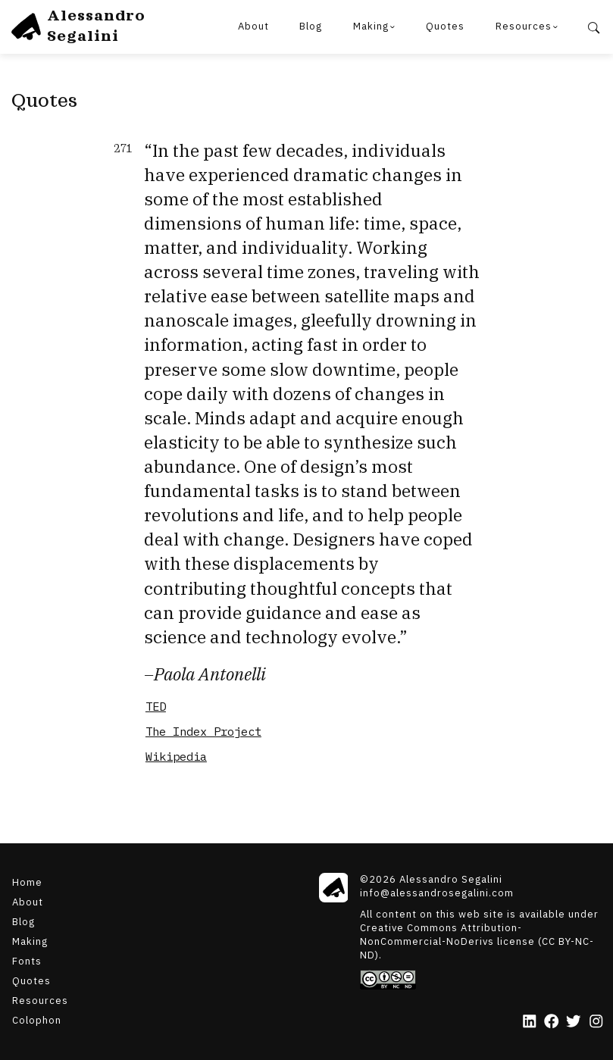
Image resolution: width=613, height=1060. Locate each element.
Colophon (36, 1020)
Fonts (27, 961)
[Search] (593, 27)
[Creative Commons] (481, 980)
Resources (524, 26)
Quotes (445, 26)
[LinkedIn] (529, 1022)
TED (155, 706)
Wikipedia (176, 756)
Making (371, 26)
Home (27, 882)
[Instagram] (596, 1022)
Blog (310, 26)
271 (123, 149)
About (253, 26)
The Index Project (203, 731)
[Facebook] (551, 1022)
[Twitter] (573, 1022)
